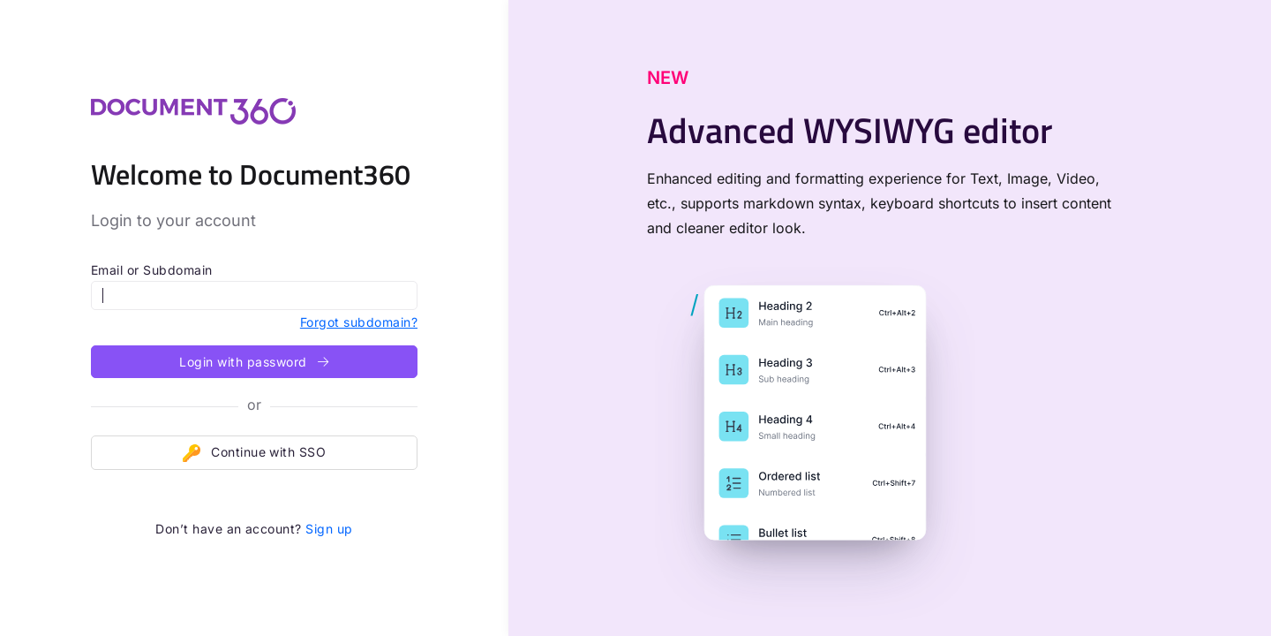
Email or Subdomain (152, 269)
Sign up (328, 528)
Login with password (253, 361)
